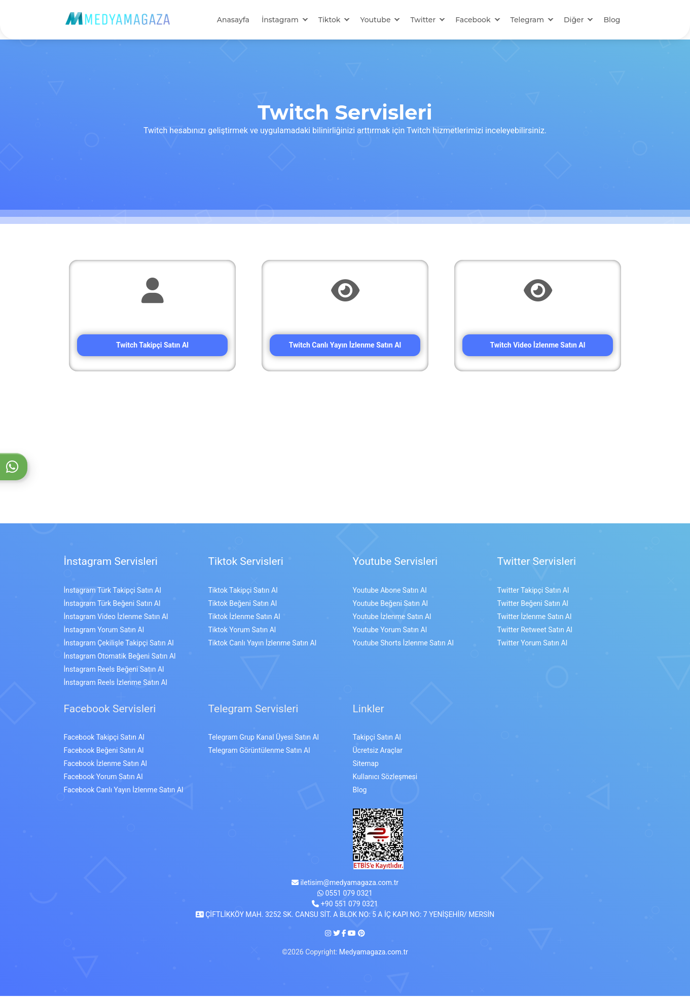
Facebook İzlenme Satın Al (105, 764)
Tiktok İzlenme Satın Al (244, 617)
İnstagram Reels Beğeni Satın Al (114, 670)
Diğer (574, 20)
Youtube (375, 20)
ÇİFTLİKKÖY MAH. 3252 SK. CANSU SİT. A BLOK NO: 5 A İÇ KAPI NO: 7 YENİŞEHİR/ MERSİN (345, 915)
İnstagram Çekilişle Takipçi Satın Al (119, 644)
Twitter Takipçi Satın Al (533, 591)
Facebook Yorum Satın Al (103, 778)
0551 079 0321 (345, 894)
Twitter (422, 20)
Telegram (527, 20)
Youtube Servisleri (395, 562)
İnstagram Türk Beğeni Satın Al (112, 604)
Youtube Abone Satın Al (390, 591)
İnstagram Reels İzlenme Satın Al (115, 683)
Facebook (472, 20)
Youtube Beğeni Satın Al (390, 604)
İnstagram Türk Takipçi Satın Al (112, 591)
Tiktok (329, 20)
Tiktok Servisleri (245, 562)
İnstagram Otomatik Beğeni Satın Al (120, 657)
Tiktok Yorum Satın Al (242, 631)
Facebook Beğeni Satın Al (104, 751)
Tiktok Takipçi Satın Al (243, 591)
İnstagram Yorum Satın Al (104, 631)
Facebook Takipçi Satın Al (104, 738)
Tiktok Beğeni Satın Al (242, 604)
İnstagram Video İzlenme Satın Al (116, 617)
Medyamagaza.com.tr (373, 953)
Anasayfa (233, 20)
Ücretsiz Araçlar (378, 751)
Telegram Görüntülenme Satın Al (259, 751)
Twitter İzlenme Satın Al (534, 617)
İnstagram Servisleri (111, 562)
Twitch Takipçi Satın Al (152, 346)
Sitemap (366, 764)
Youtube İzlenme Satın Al (392, 617)
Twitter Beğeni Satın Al (532, 604)
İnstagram (280, 20)
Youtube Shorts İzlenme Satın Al (403, 644)
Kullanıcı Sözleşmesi (385, 778)
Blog (611, 20)
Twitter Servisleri (536, 562)
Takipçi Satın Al (377, 738)
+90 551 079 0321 (345, 905)
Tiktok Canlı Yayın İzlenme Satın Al (262, 644)
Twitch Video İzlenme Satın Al (538, 346)
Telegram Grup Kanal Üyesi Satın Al (263, 738)
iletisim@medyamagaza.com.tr (345, 883)
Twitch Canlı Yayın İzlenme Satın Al (345, 346)
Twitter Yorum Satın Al (532, 644)
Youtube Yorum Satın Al (390, 631)
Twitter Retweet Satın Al (534, 631)
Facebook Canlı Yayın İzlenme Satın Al (124, 791)
